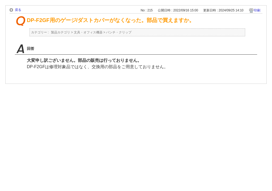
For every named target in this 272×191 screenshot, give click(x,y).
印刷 (257, 10)
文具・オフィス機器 (88, 32)
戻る (18, 10)
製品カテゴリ (60, 32)
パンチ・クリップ (118, 32)
